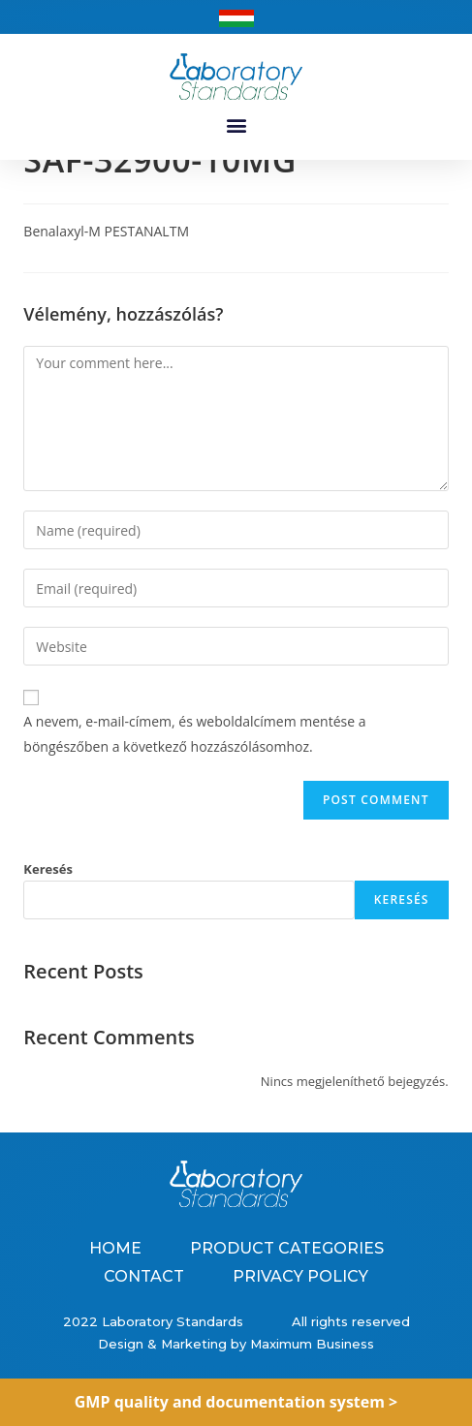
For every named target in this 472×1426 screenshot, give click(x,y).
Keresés (48, 891)
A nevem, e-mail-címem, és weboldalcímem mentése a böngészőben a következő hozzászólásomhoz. (194, 755)
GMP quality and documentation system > (236, 1401)
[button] (236, 124)
